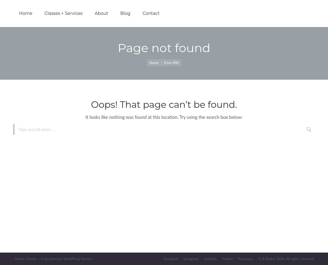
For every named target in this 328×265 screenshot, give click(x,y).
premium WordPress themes (70, 259)
